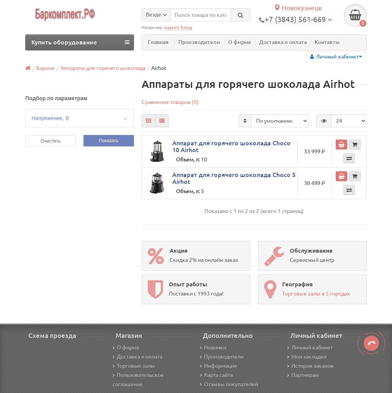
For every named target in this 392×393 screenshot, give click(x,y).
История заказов (310, 366)
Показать (109, 140)
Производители (199, 42)
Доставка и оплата (283, 42)
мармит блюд (178, 27)
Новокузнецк (298, 7)
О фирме (239, 42)
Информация (218, 366)
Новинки (213, 347)
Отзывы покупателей (229, 384)
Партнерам (303, 375)
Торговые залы (134, 366)
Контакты (327, 42)
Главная (158, 42)
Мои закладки (307, 357)
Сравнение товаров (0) (170, 102)
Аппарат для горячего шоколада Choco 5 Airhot (234, 178)
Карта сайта (216, 375)
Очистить (50, 141)
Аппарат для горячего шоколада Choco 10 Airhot (231, 146)
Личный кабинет (310, 347)
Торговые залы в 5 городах (316, 294)
